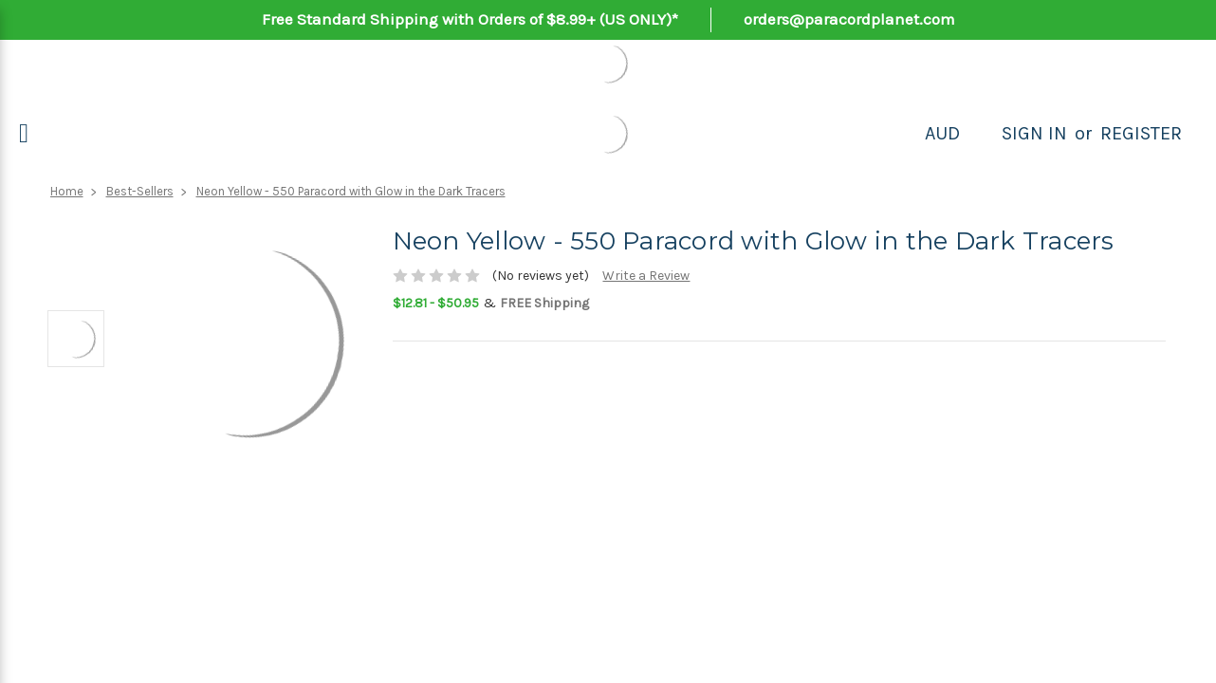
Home (66, 191)
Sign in (1034, 133)
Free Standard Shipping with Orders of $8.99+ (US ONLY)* (470, 18)
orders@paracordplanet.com (849, 18)
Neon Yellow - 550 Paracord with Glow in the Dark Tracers (351, 191)
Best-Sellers (140, 191)
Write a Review (646, 276)
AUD (942, 133)
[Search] (980, 133)
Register (1141, 133)
